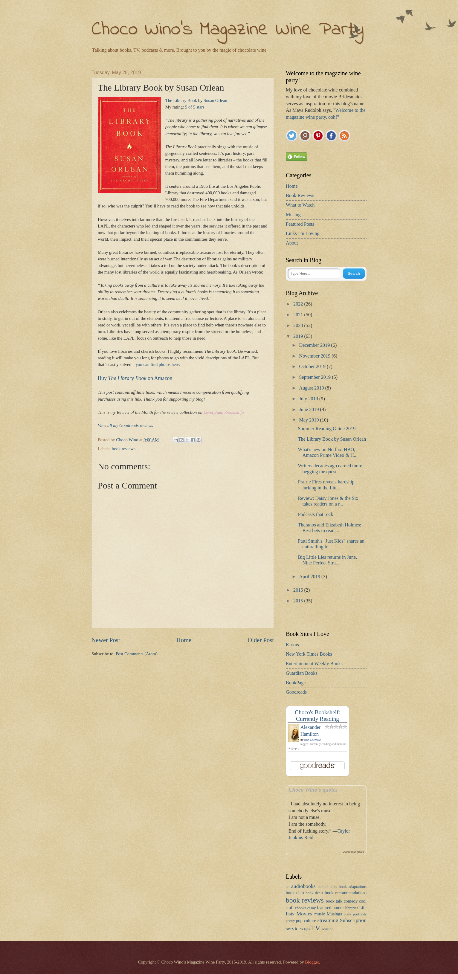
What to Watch (300, 205)
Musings (294, 214)
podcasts (360, 914)
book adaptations (353, 886)
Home (183, 640)
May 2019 (309, 420)
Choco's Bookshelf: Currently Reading (317, 715)
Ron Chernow (312, 739)
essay (311, 908)
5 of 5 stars (194, 107)
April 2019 (310, 576)
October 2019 (313, 366)
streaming (327, 920)
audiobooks (303, 886)
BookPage (296, 683)
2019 (298, 336)
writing (327, 929)
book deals (314, 893)
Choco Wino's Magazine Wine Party (227, 30)
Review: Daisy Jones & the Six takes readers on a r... (328, 501)
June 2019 (309, 409)
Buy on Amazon (135, 378)
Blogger (312, 962)
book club (295, 892)
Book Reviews (300, 195)
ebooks (300, 908)
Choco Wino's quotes (313, 790)
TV (315, 928)
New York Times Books (309, 654)
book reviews (123, 448)
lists (290, 914)
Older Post (261, 640)
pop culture (306, 920)
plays (347, 914)
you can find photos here (157, 364)
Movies (304, 914)
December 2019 (315, 345)
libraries (351, 908)
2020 (298, 325)
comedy (351, 901)
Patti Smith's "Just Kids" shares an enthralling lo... (331, 543)
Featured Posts (300, 224)
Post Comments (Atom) (137, 653)
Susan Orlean (215, 100)
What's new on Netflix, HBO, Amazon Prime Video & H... (327, 452)
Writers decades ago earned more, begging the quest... (330, 468)
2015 (298, 601)
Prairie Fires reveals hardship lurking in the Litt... (326, 484)
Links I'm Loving (303, 233)
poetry (290, 921)
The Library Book (181, 100)
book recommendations (346, 892)
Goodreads (296, 692)
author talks (327, 886)
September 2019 (315, 377)
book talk (334, 901)
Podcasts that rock (315, 514)
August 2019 (312, 388)
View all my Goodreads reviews (125, 425)
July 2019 (309, 398)
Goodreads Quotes (353, 852)
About (292, 243)
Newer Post (105, 640)
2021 (298, 314)
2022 (298, 304)
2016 (298, 590)
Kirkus (292, 645)
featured (324, 907)
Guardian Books (301, 673)
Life (363, 907)
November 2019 (315, 356)
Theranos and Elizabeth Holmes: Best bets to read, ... (329, 527)
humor (338, 907)
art (287, 887)
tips (307, 929)
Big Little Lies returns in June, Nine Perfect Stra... (327, 560)
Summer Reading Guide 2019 (326, 428)
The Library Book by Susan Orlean (332, 439)
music (320, 914)
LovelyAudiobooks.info (223, 412)
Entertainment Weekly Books (314, 663)
